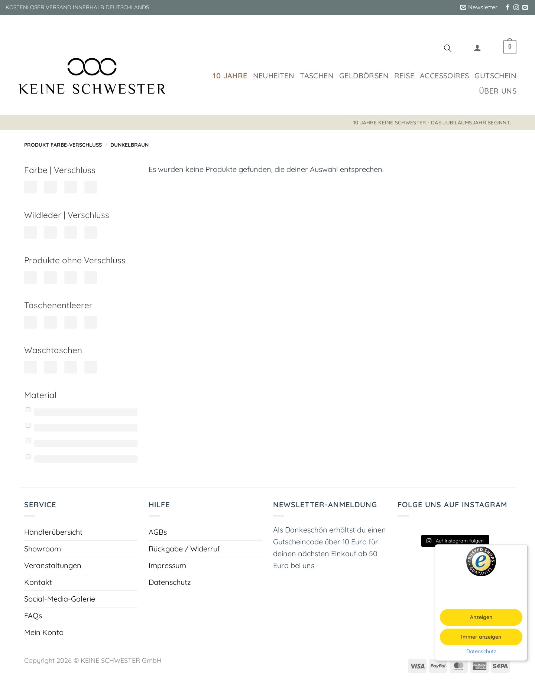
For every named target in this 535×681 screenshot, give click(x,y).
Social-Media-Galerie (59, 598)
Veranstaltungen (52, 565)
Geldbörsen (364, 75)
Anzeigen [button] (481, 617)
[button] (478, 7)
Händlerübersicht (53, 532)
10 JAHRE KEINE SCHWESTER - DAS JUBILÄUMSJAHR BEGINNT (431, 122)
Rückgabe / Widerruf (184, 548)
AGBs (158, 532)
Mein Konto (44, 632)
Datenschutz (170, 582)
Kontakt (38, 582)
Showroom (42, 548)
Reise (404, 75)
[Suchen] (447, 49)
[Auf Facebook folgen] (507, 7)
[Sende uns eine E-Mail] (525, 7)
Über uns (497, 90)
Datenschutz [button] (481, 651)
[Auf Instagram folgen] (516, 7)
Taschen (317, 75)
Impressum (167, 565)
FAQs (33, 615)
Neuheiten (274, 75)
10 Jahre (230, 75)
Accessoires (444, 75)
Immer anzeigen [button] (481, 636)
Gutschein (495, 75)
